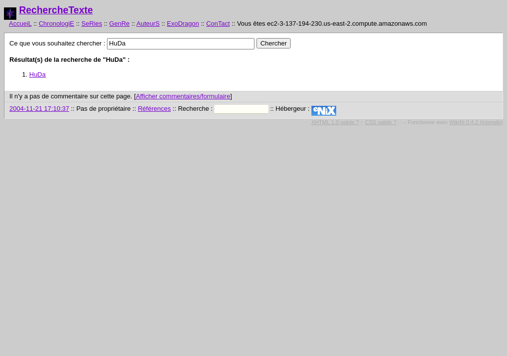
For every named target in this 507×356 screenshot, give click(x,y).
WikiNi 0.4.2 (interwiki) (476, 122)
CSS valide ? (381, 122)
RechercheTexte (56, 9)
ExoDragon (183, 23)
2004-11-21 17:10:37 (39, 108)
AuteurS (148, 23)
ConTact (218, 23)
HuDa (37, 74)
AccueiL (20, 23)
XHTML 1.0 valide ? (335, 122)
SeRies (91, 23)
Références (154, 108)
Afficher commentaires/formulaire (183, 96)
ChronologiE (56, 23)
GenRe (119, 23)
